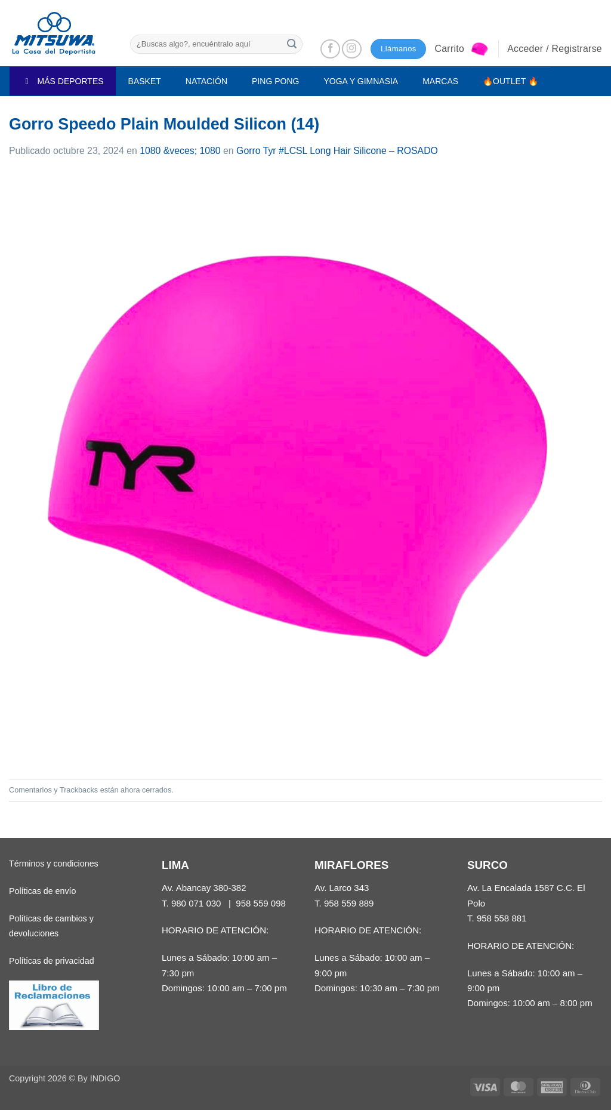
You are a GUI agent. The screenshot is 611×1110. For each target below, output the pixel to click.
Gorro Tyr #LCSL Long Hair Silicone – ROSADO (337, 151)
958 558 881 (502, 918)
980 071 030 (196, 903)
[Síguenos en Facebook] (330, 49)
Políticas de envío (42, 891)
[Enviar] (292, 44)
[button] (461, 49)
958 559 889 (349, 903)
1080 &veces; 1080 (180, 151)
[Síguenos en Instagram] (352, 49)
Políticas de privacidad (51, 961)
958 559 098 (261, 903)
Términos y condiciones (53, 863)
